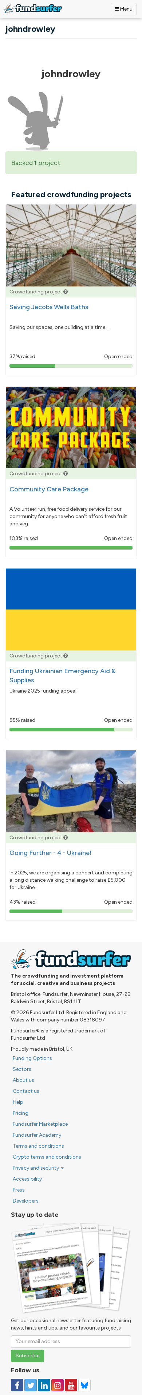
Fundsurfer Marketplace (40, 1124)
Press (19, 1190)
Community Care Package (48, 489)
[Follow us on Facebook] (17, 1385)
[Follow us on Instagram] (57, 1385)
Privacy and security (38, 1168)
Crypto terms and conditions (47, 1157)
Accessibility (27, 1179)
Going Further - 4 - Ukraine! (50, 853)
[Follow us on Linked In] (44, 1385)
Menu (124, 9)
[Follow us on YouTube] (71, 1385)
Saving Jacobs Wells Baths (48, 307)
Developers (26, 1201)
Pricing (20, 1113)
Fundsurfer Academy (37, 1135)
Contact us (26, 1091)
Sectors (22, 1069)
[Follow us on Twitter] (30, 1385)
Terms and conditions (38, 1146)
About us (23, 1080)
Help (18, 1102)
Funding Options (32, 1058)
